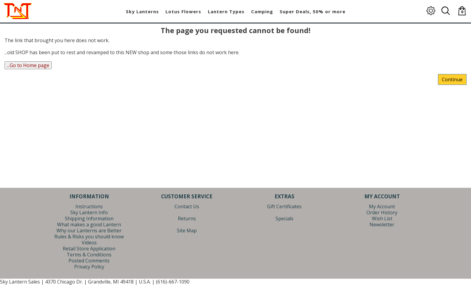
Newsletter (381, 224)
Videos (89, 242)
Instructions (89, 206)
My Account (382, 206)
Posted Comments (89, 260)
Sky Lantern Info (89, 212)
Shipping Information (89, 218)
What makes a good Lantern (89, 224)
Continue (452, 79)
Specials (284, 218)
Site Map (187, 230)
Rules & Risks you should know (89, 236)
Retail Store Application (89, 248)
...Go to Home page (28, 65)
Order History (381, 212)
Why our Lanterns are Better (89, 230)
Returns (187, 218)
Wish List (382, 218)
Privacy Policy (89, 266)
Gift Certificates (284, 206)
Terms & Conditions (89, 254)
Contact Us (187, 206)
